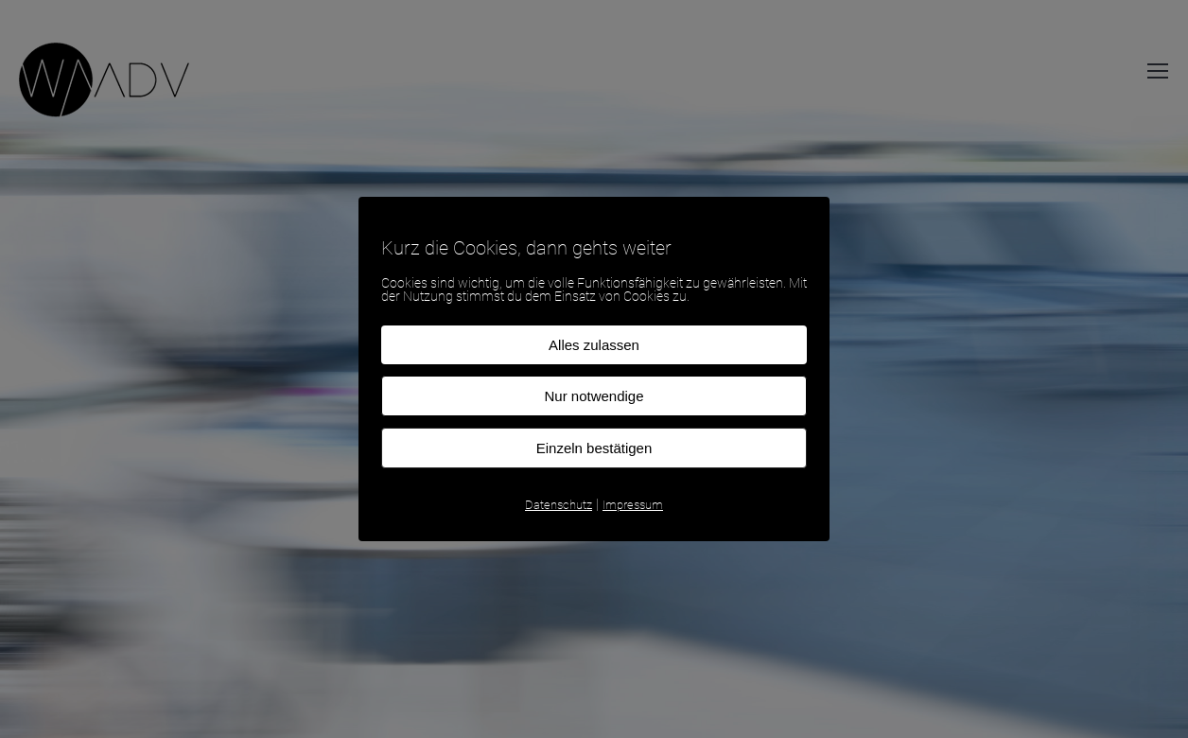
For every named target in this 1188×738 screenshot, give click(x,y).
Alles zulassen (594, 345)
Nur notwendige (593, 396)
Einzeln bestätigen (594, 448)
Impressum (633, 505)
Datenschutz (558, 505)
